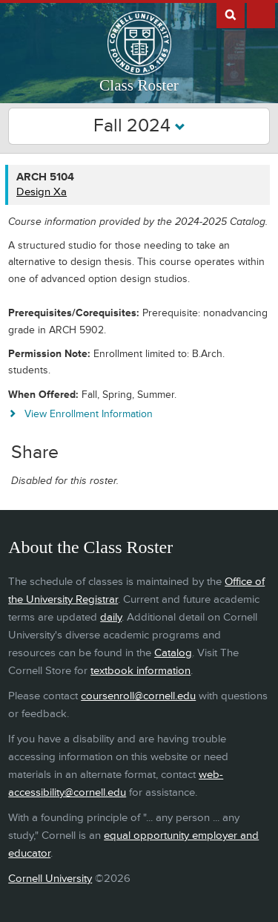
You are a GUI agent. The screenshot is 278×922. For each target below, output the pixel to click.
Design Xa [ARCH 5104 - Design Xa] (41, 192)
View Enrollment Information (88, 414)
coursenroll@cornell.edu (138, 696)
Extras (261, 14)
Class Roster (139, 85)
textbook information (140, 671)
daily (111, 617)
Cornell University (50, 879)
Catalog (173, 653)
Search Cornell (230, 14)
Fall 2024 (139, 125)
